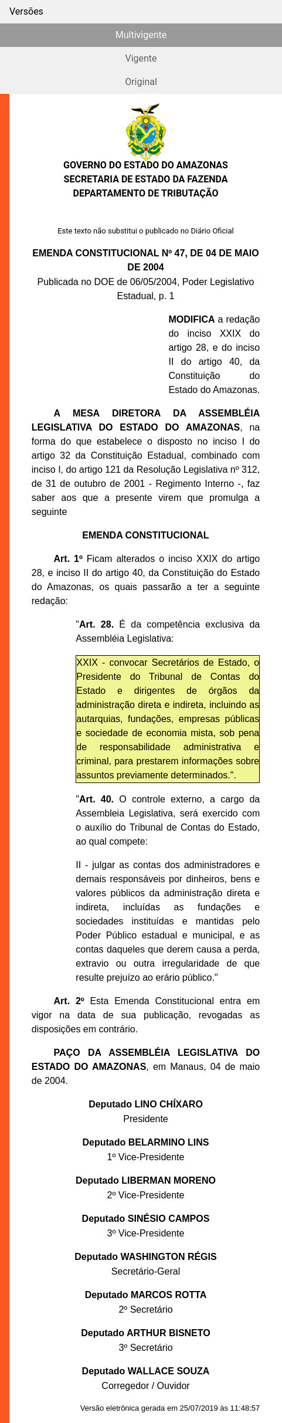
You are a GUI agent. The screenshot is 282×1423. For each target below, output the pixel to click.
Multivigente (141, 34)
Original (141, 81)
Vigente (141, 58)
